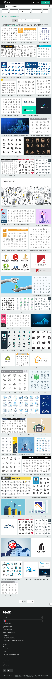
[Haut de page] (50, 604)
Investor (5, 649)
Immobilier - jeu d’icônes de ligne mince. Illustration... (14, 95)
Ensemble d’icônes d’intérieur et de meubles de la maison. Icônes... (17, 434)
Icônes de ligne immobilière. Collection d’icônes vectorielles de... (34, 42)
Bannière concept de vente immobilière (11, 295)
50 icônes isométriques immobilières (10, 497)
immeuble (14, 11)
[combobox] (7, 6)
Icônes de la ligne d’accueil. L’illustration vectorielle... (14, 595)
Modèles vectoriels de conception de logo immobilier (14, 536)
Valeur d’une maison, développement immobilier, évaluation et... (16, 558)
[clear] (43, 6)
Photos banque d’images (9, 632)
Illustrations (6, 635)
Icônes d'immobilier (23, 175)
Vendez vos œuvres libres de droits (11, 654)
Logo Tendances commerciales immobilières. (37, 516)
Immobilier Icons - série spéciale (39, 497)
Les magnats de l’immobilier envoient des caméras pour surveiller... (17, 516)
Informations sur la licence (9, 638)
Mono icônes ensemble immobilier (40, 350)
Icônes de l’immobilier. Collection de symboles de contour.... (15, 115)
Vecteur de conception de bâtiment (40, 558)
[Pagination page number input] (20, 601)
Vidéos (4, 634)
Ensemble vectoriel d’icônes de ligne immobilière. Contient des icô (17, 474)
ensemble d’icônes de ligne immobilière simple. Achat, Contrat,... (17, 250)
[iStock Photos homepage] (7, 2)
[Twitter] (8, 670)
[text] (26, 6)
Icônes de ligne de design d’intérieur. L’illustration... (13, 392)
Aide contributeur (7, 656)
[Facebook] (4, 670)
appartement (36, 11)
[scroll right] (49, 11)
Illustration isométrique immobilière (10, 206)
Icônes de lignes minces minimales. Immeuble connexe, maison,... (17, 58)
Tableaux (37, 2)
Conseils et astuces (7, 629)
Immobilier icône (35, 273)
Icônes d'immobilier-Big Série (8, 312)
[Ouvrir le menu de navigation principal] (2, 2)
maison (5, 11)
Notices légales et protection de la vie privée (13, 640)
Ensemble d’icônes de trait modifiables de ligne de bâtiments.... (16, 224)
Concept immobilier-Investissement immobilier (29, 454)
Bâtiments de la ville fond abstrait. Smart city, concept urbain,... (16, 135)
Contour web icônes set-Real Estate (41, 295)
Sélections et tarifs (7, 626)
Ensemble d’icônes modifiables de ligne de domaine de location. (16, 328)
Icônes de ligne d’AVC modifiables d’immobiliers (13, 175)
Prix (31, 2)
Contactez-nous (6, 662)
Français (23, 617)
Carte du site (6, 665)
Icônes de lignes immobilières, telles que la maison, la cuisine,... (16, 415)
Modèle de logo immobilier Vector (30, 115)
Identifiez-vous (45, 2)
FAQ (4, 664)
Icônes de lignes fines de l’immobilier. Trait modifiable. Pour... (31, 95)
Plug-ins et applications (8, 637)
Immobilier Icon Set (43, 42)
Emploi (4, 651)
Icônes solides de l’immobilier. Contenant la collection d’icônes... (16, 156)
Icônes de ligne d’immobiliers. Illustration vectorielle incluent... (30, 312)
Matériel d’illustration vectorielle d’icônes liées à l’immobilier (15, 579)
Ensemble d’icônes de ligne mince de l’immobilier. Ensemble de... (17, 42)
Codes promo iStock (8, 627)
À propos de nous (7, 646)
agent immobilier (24, 11)
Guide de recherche (7, 630)
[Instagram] (11, 670)
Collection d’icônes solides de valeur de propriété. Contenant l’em (17, 350)
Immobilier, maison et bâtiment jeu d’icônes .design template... (16, 273)
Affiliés (4, 653)
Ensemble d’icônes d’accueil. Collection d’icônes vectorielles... (16, 77)
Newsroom (5, 648)
